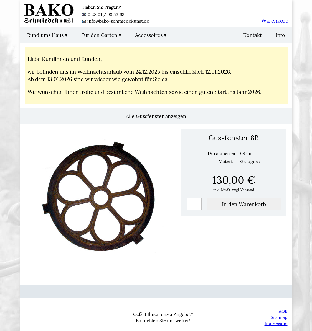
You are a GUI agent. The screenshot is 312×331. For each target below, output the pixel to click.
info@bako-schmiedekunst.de (115, 21)
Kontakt (252, 35)
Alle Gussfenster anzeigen (156, 116)
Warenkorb (274, 20)
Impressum (276, 323)
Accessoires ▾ (150, 35)
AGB (283, 311)
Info (280, 35)
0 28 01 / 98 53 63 (103, 14)
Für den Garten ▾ (101, 35)
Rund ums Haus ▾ (47, 35)
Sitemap (279, 317)
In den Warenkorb (244, 204)
